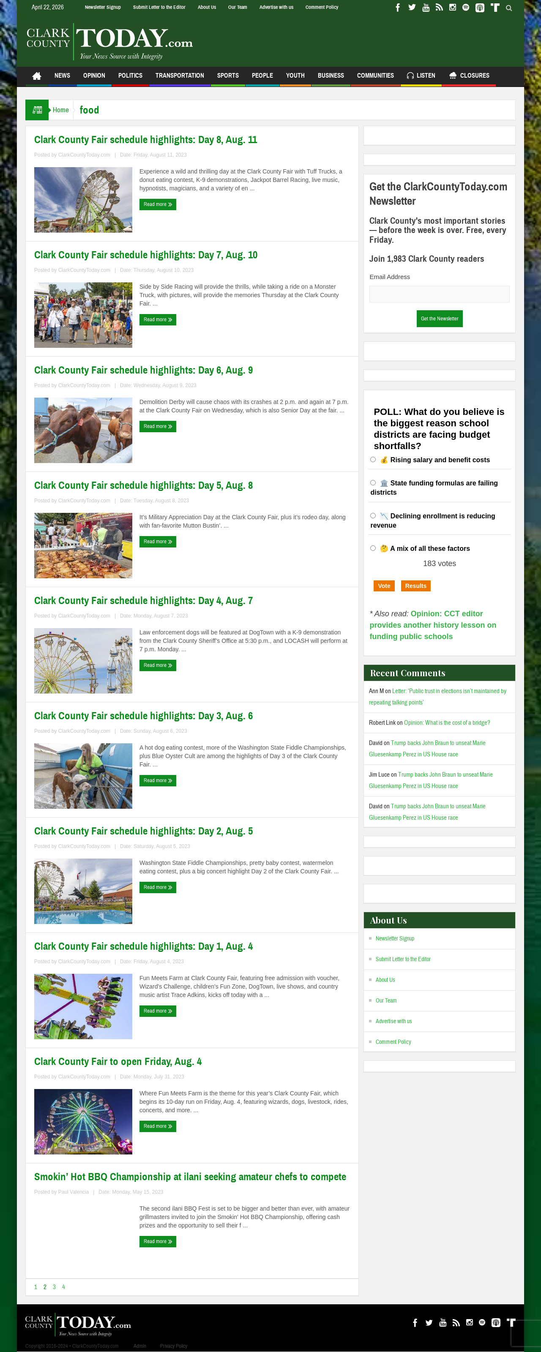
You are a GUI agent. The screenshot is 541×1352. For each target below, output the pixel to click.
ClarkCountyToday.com (84, 155)
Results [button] (416, 586)
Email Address (389, 276)
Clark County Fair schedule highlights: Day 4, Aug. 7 (143, 600)
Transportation (179, 79)
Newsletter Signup (103, 7)
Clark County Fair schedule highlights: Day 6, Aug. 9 (143, 370)
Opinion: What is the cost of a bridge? (447, 723)
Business (330, 79)
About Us (207, 7)
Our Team (237, 7)
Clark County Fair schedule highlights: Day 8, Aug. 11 (145, 139)
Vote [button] (384, 586)
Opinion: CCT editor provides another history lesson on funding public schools (432, 625)
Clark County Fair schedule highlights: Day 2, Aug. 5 (143, 831)
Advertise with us (276, 7)
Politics (130, 79)
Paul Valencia (73, 1192)
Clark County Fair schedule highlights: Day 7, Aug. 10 (145, 255)
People (262, 79)
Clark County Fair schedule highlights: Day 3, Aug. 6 (143, 716)
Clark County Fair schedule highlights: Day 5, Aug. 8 (143, 485)
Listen (421, 77)
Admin (140, 1346)
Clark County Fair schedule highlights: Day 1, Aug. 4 (143, 946)
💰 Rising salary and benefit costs (435, 459)
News (62, 79)
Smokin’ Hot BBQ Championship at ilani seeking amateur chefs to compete (190, 1176)
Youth (295, 79)
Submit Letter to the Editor (159, 7)
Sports (228, 79)
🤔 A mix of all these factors (425, 548)
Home (65, 110)
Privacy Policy (173, 1346)
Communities (375, 79)
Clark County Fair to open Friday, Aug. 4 (118, 1061)
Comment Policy (322, 7)
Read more (158, 204)
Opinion (94, 79)
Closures (469, 77)
